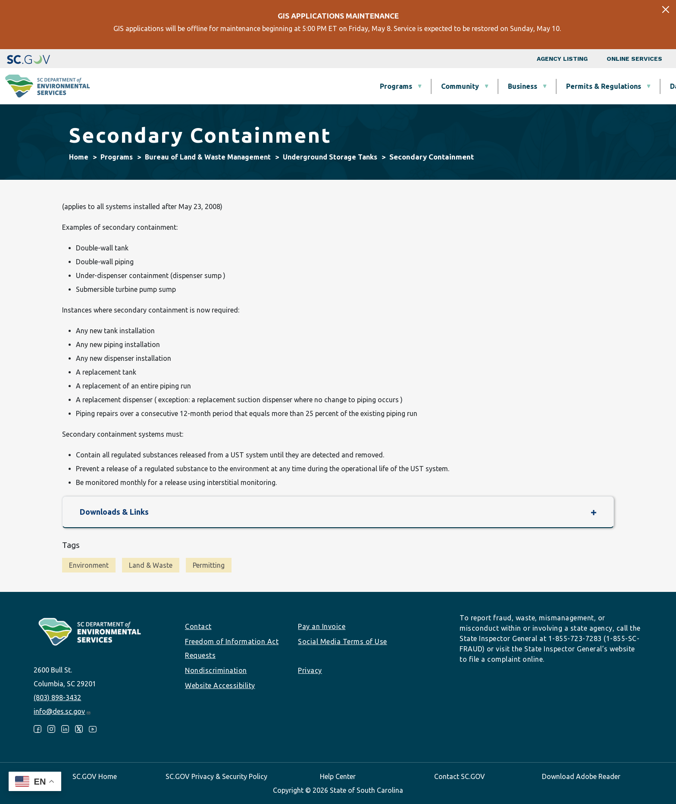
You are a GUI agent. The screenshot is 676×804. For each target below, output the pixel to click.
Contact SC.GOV (459, 776)
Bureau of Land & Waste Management (208, 157)
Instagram (51, 729)
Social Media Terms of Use (342, 641)
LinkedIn (65, 729)
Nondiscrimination (216, 670)
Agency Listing (562, 58)
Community (314, 86)
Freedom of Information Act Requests (232, 648)
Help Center (338, 776)
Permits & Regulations (457, 86)
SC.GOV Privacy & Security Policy (216, 776)
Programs (250, 86)
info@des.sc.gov (62, 711)
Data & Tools (545, 86)
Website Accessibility (220, 685)
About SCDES (617, 86)
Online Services (634, 58)
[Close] (665, 9)
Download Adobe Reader (581, 776)
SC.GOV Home (94, 776)
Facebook (37, 729)
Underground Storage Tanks (330, 157)
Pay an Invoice (321, 626)
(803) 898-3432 (57, 697)
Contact (198, 626)
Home (78, 157)
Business (376, 86)
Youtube (93, 729)
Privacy (310, 670)
